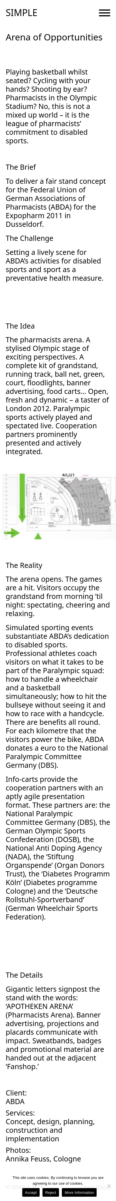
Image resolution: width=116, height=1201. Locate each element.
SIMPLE (21, 12)
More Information (79, 1192)
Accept (31, 1192)
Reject (50, 1192)
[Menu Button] (104, 13)
